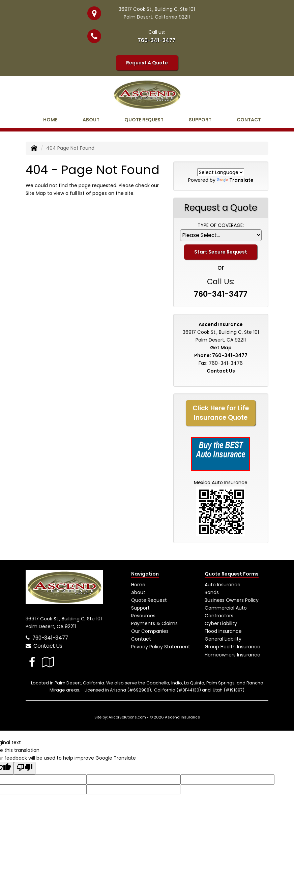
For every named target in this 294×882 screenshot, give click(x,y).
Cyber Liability (221, 623)
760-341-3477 (156, 40)
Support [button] (200, 119)
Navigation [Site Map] (145, 573)
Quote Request (149, 600)
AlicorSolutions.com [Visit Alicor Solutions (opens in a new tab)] (127, 717)
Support (140, 608)
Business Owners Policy (232, 600)
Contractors (219, 615)
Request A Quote (147, 62)
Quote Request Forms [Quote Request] (232, 573)
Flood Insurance (223, 631)
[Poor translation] (24, 768)
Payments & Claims (154, 623)
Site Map (36, 193)
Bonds (212, 592)
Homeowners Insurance (232, 654)
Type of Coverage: (221, 225)
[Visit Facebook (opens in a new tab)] (32, 662)
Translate (235, 180)
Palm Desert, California (79, 683)
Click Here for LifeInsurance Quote (221, 413)
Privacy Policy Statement (160, 646)
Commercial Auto (226, 608)
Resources (143, 615)
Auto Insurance (222, 584)
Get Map (221, 347)
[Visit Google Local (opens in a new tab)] (48, 662)
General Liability (223, 639)
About (91, 119)
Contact (249, 119)
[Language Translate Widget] (220, 172)
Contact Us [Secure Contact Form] (221, 371)
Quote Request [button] (144, 119)
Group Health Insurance (232, 646)
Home (50, 119)
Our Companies (150, 631)
